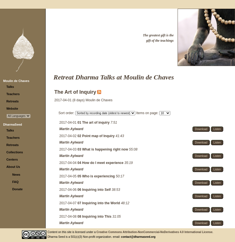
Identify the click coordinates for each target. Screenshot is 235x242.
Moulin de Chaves (16, 81)
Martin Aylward (71, 129)
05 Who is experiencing (97, 176)
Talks (10, 86)
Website (12, 108)
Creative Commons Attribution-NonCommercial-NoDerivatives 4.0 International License (154, 232)
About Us (13, 166)
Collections (14, 152)
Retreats (12, 101)
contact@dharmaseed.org (138, 236)
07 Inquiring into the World (99, 203)
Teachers (13, 94)
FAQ (15, 182)
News (16, 174)
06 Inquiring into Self (95, 190)
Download (201, 129)
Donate (17, 189)
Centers (12, 159)
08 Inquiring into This (95, 216)
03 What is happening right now (103, 149)
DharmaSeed (12, 124)
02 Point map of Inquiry (97, 136)
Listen (217, 129)
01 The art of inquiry (94, 122)
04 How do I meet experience (101, 163)
